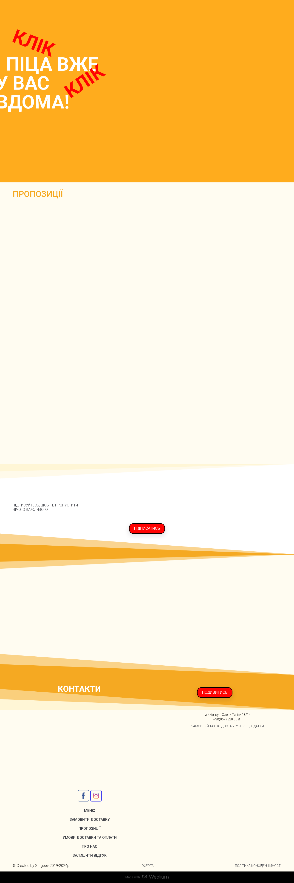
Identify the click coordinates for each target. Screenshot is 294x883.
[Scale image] (147, 332)
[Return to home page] (29, 12)
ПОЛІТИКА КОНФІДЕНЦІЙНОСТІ (258, 866)
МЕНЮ (89, 810)
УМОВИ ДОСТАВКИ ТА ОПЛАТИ (90, 837)
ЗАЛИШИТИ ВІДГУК (90, 855)
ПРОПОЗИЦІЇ (90, 828)
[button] (147, 528)
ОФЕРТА (147, 866)
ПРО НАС (89, 846)
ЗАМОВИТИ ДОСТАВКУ (90, 819)
